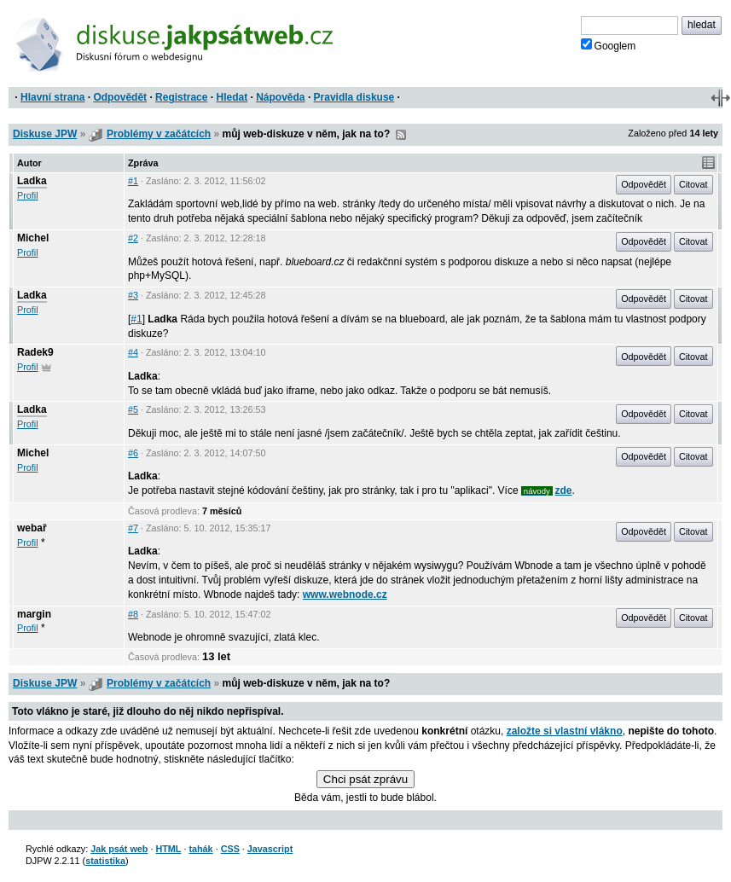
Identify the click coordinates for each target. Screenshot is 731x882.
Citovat (693, 184)
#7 (133, 528)
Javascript (270, 849)
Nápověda (280, 97)
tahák (200, 849)
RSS (401, 135)
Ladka (32, 181)
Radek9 (35, 352)
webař (32, 528)
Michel (33, 238)
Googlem (608, 45)
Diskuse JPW (45, 134)
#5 (133, 409)
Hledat (231, 97)
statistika (105, 861)
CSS (230, 849)
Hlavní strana (52, 97)
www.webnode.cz (345, 595)
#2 (133, 238)
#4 (133, 352)
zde (563, 490)
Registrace (181, 97)
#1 (133, 181)
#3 (133, 295)
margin (34, 614)
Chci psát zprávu (365, 779)
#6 (133, 453)
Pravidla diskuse (354, 97)
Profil (27, 195)
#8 (133, 614)
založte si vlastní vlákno (565, 731)
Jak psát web (119, 849)
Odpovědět (120, 97)
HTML (168, 849)
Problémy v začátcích (159, 134)
